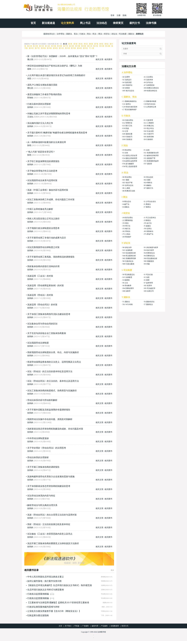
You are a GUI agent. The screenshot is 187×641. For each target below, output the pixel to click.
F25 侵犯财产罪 (149, 158)
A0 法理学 (126, 77)
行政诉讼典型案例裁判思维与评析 (43, 607)
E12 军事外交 (127, 123)
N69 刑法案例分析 (150, 258)
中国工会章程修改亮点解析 (40, 209)
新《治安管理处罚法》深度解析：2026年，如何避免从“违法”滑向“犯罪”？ (62, 56)
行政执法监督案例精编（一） (41, 598)
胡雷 (29, 78)
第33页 (73, 48)
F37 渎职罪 (148, 164)
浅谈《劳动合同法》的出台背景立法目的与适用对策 (52, 515)
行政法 (82, 34)
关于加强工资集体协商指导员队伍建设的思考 (48, 314)
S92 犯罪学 (148, 285)
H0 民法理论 (127, 177)
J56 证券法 (148, 229)
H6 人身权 (126, 188)
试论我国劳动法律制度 (38, 343)
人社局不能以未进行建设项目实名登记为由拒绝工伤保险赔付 (56, 75)
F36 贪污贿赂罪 (128, 164)
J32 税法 (125, 223)
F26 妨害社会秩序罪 (129, 161)
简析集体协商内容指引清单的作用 (43, 266)
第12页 (35, 46)
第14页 (47, 46)
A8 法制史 (126, 88)
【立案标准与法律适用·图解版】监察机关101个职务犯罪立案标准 (58, 602)
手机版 (76, 626)
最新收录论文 (49, 34)
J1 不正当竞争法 (150, 218)
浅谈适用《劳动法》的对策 (40, 295)
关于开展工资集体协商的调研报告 (43, 467)
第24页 (107, 46)
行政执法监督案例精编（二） (41, 594)
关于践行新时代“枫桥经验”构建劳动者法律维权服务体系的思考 (57, 132)
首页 (33, 22)
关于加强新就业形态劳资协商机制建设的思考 (48, 486)
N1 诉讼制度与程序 (151, 247)
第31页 (61, 48)
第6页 (91, 44)
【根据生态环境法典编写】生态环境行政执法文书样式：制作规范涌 (59, 585)
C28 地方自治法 (149, 104)
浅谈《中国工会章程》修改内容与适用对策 (47, 190)
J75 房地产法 (148, 234)
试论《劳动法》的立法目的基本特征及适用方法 (49, 371)
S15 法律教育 (127, 277)
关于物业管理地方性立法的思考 (42, 171)
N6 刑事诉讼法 (149, 256)
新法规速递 (48, 22)
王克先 (30, 117)
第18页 (71, 46)
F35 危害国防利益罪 (151, 161)
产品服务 (104, 626)
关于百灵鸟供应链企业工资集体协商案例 (46, 333)
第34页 (79, 48)
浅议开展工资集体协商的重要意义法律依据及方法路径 (53, 543)
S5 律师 (146, 280)
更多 (112, 570)
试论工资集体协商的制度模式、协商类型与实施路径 (52, 390)
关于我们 (68, 626)
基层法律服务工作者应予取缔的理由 (44, 94)
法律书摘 (151, 22)
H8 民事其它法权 (128, 191)
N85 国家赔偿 (149, 261)
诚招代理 (95, 626)
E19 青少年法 (149, 128)
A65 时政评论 (127, 85)
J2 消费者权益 (127, 220)
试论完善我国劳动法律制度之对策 (43, 247)
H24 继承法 (148, 183)
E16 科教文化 (149, 126)
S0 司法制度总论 (128, 274)
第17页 (65, 46)
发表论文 (140, 34)
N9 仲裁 (147, 264)
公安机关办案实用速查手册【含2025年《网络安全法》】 (54, 611)
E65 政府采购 (149, 137)
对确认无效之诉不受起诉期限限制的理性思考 (48, 113)
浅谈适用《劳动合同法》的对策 (42, 304)
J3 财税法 (147, 220)
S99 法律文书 (148, 291)
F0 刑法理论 (126, 150)
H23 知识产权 (127, 183)
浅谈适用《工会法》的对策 (40, 276)
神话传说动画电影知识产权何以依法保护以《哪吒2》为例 (54, 66)
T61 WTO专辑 (127, 304)
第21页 (89, 46)
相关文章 (99, 59)
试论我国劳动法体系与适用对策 (42, 180)
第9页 (106, 44)
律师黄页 (118, 22)
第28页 (43, 48)
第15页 (53, 46)
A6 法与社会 (148, 82)
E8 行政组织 (148, 139)
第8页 (101, 44)
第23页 (101, 46)
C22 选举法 (126, 104)
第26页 (31, 48)
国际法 (131, 34)
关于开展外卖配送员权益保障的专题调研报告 (48, 410)
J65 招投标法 (148, 231)
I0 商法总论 (126, 201)
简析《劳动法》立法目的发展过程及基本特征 (48, 524)
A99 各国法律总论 (150, 91)
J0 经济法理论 (127, 218)
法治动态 (101, 22)
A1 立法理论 (148, 77)
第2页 (70, 44)
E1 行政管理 (148, 120)
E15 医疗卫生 (127, 126)
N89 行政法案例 (128, 264)
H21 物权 (125, 180)
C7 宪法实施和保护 (129, 109)
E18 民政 (125, 128)
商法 (100, 34)
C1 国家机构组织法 (129, 101)
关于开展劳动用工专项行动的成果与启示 (46, 238)
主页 (60, 626)
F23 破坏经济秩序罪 (151, 155)
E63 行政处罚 (127, 137)
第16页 (59, 46)
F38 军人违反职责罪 (129, 166)
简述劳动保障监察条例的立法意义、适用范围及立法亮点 (54, 362)
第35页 (85, 48)
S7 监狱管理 (148, 283)
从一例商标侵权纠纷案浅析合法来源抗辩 (46, 142)
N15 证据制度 (127, 250)
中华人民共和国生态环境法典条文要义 (45, 577)
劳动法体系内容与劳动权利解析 (42, 400)
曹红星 (30, 88)
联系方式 (125, 626)
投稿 (124, 15)
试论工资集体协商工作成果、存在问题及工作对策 (51, 199)
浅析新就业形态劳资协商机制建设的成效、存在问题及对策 (55, 429)
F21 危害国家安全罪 (151, 153)
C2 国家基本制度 (150, 101)
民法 (94, 34)
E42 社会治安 (149, 131)
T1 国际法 (126, 302)
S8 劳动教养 (126, 285)
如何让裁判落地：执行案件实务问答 (44, 581)
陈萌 (29, 145)
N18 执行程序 (149, 250)
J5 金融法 (147, 226)
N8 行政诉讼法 (127, 261)
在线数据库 (115, 626)
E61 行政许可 (149, 134)
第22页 (95, 46)
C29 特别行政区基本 (129, 107)
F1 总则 (146, 150)
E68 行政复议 (127, 139)
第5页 (86, 44)
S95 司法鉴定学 (149, 288)
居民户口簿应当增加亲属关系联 (42, 85)
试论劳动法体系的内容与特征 (41, 495)
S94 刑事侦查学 (128, 288)
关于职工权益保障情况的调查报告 (43, 161)
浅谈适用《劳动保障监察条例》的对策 (45, 285)
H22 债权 (147, 180)
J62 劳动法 (126, 231)
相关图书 (108, 59)
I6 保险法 (125, 207)
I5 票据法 (147, 204)
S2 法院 (146, 277)
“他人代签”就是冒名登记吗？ (41, 152)
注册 (118, 15)
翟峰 (29, 69)
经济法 (107, 34)
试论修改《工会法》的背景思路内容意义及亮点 (49, 534)
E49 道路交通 (127, 134)
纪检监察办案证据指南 (38, 615)
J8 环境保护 (126, 237)
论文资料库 (67, 22)
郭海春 (30, 98)
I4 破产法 (125, 204)
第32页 (67, 48)
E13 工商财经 (149, 123)
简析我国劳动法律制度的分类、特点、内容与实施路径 (53, 352)
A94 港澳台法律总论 (151, 88)
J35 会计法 (148, 223)
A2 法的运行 (127, 80)
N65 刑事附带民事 (129, 258)
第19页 (77, 46)
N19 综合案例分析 (129, 253)
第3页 (75, 44)
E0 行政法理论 (127, 120)
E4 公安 (125, 131)
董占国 (30, 59)
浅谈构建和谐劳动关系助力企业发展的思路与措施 (51, 476)
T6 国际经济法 (149, 302)
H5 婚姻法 (147, 185)
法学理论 (60, 34)
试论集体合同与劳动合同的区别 (42, 324)
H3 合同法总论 (127, 185)
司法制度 (123, 34)
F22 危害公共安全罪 (129, 155)
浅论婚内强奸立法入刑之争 (40, 123)
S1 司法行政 (148, 274)
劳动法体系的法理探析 (38, 457)
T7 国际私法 (148, 304)
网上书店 (85, 22)
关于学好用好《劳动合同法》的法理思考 (46, 448)
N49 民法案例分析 (129, 256)
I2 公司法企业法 (150, 201)
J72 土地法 (126, 234)
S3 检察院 (126, 280)
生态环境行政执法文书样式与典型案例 (45, 589)
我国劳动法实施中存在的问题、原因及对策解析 (49, 419)
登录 (112, 15)
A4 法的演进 (127, 82)
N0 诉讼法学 (127, 247)
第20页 (83, 46)
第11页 (29, 46)
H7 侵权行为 (148, 188)
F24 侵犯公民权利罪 (129, 158)
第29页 (49, 48)
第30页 (55, 48)
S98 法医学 (126, 291)
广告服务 (85, 626)
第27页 (37, 48)
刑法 (89, 34)
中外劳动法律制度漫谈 (38, 438)
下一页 (91, 48)
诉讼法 (114, 34)
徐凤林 (30, 107)
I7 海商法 (147, 207)
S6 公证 (125, 283)
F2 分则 (125, 153)
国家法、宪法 (72, 34)
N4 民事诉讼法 (149, 253)
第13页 (41, 46)
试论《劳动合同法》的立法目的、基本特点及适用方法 (53, 381)
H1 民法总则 (148, 177)
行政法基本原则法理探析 (39, 104)
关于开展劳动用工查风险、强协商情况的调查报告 (51, 257)
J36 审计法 (126, 226)
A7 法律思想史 (149, 85)
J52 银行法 (126, 229)
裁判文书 (134, 22)
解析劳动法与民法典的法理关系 (42, 505)
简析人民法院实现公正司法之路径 (43, 218)
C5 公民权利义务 (150, 107)
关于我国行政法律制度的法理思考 (43, 228)
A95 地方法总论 (128, 91)
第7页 (96, 44)
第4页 (80, 44)
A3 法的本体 (148, 80)
